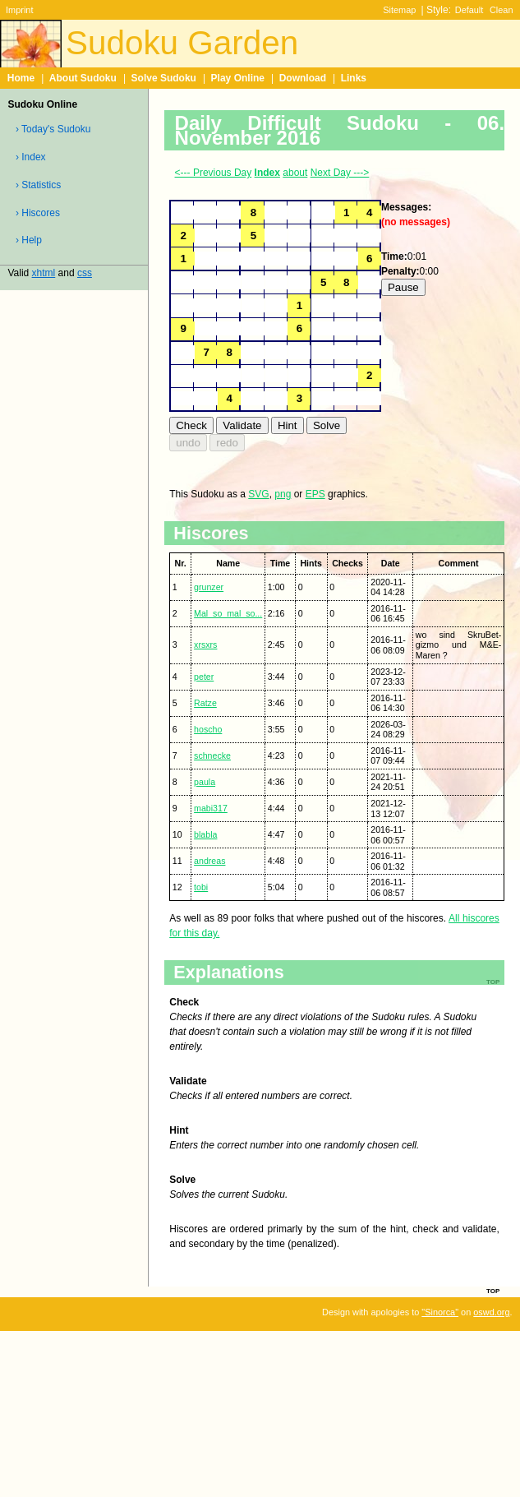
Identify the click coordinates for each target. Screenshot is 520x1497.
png (282, 494)
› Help (29, 240)
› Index (31, 157)
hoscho (208, 729)
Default (469, 10)
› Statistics (38, 185)
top (492, 1290)
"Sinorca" (439, 1312)
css (84, 273)
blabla (205, 834)
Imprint (19, 10)
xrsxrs (205, 644)
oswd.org (491, 1312)
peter (204, 677)
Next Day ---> (340, 172)
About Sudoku (83, 78)
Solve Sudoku (163, 78)
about (295, 172)
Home (21, 78)
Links (353, 78)
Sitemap (399, 10)
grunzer (208, 587)
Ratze (205, 703)
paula (204, 782)
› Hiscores (38, 213)
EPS (315, 494)
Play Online (238, 78)
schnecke (212, 755)
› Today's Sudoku (53, 129)
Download (302, 78)
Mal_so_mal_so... (228, 613)
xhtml (44, 273)
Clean (501, 10)
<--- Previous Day (213, 172)
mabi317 (211, 808)
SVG (258, 494)
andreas (209, 861)
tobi (201, 887)
